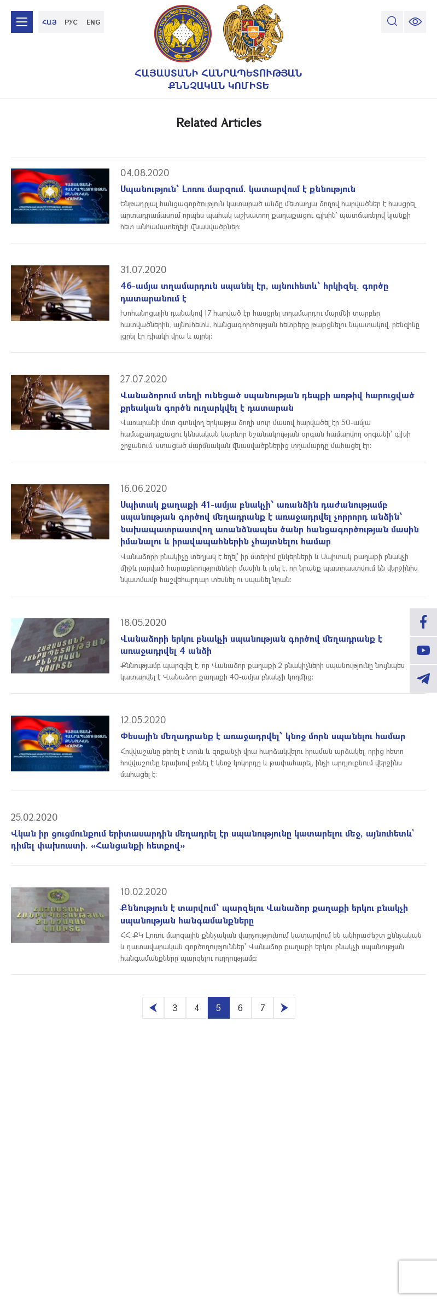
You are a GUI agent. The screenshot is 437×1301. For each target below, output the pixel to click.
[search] (392, 22)
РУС (71, 22)
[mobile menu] (22, 22)
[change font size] (415, 22)
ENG (93, 22)
